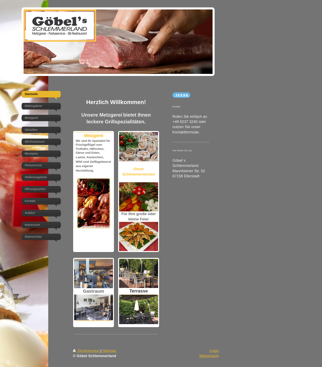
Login (214, 351)
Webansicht (209, 356)
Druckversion (86, 351)
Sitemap (109, 351)
